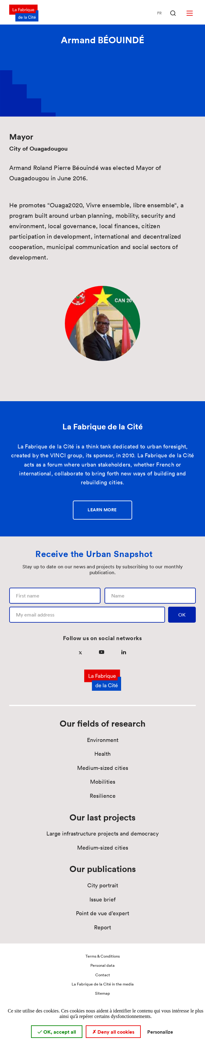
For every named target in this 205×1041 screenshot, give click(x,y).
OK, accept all (56, 1031)
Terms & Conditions (102, 956)
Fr (159, 13)
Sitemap (102, 993)
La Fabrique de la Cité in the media (103, 984)
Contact (102, 975)
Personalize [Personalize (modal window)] (160, 1031)
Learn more (102, 510)
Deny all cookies (113, 1031)
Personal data (102, 965)
